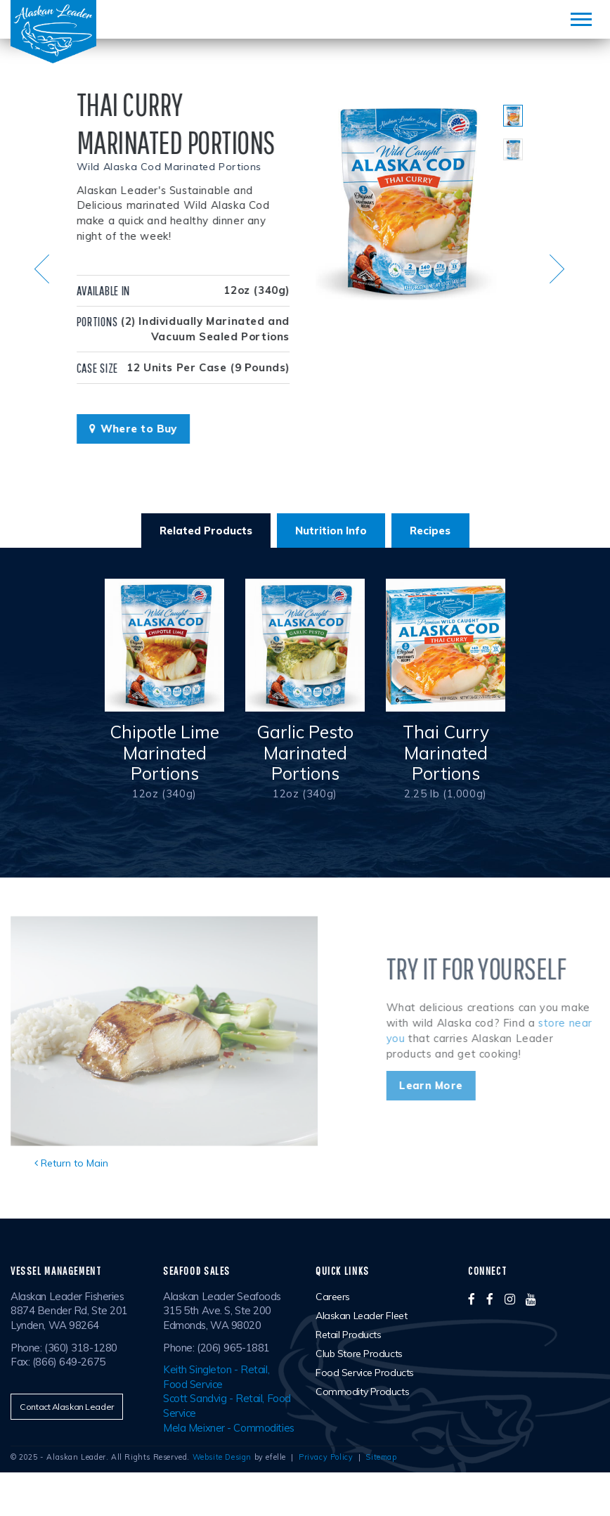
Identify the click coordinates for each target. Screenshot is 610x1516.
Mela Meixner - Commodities (228, 1427)
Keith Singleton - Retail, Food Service (216, 1377)
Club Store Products (359, 1353)
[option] (407, 199)
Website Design (222, 1457)
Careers (333, 1296)
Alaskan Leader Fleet (361, 1315)
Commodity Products (362, 1391)
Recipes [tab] (430, 530)
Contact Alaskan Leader (66, 1406)
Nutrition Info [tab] (331, 530)
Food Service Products (365, 1372)
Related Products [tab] (206, 530)
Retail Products (348, 1334)
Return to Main (71, 1163)
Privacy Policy (326, 1457)
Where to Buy (120, 428)
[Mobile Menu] (581, 19)
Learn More (463, 1085)
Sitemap (380, 1457)
